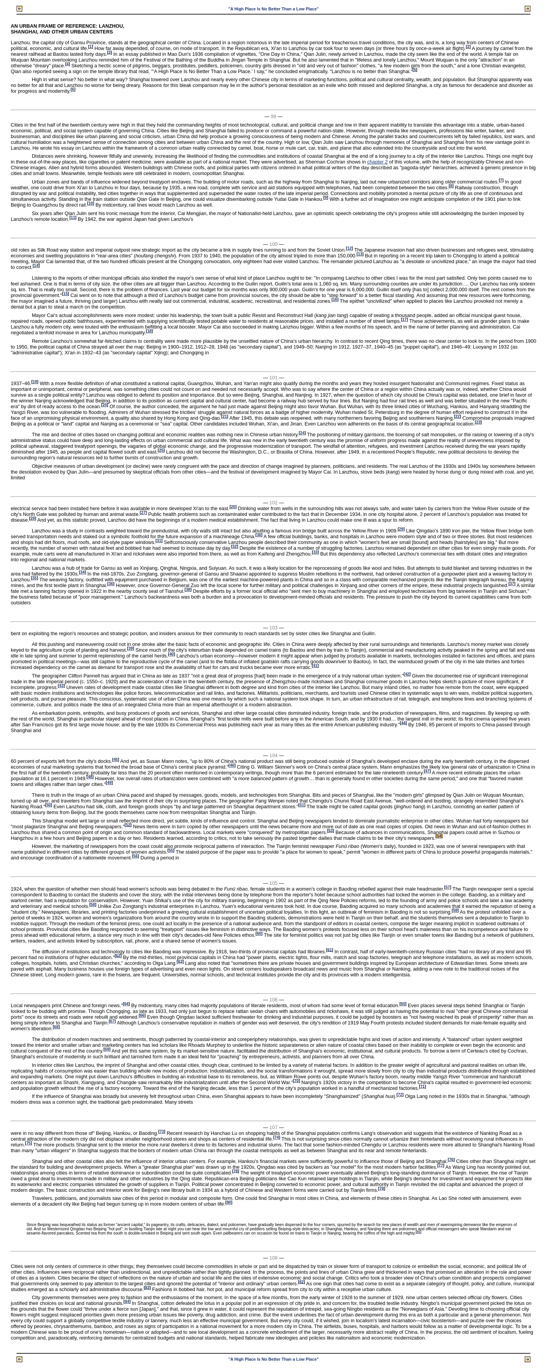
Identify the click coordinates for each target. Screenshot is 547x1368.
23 (478, 422)
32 (234, 546)
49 (109, 783)
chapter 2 (377, 162)
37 (512, 584)
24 (302, 433)
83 (147, 1287)
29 (401, 529)
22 (457, 416)
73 (162, 1131)
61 (329, 950)
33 (315, 552)
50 (49, 805)
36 (111, 584)
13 (360, 254)
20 (104, 405)
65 (403, 1004)
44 (403, 723)
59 (455, 910)
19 (35, 382)
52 (128, 824)
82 (301, 1282)
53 (331, 830)
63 (180, 961)
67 (112, 1021)
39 (130, 648)
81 (418, 1232)
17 (404, 319)
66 (142, 1015)
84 (127, 1302)
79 (382, 1188)
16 (335, 299)
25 (161, 450)
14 (36, 266)
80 (229, 1202)
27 (143, 512)
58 (93, 905)
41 (315, 666)
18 (149, 331)
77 (441, 1165)
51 (302, 805)
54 (439, 836)
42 (407, 674)
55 (171, 850)
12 (349, 248)
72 (400, 1095)
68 (56, 1027)
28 (32, 518)
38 (188, 589)
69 (107, 1049)
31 (159, 541)
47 (427, 771)
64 (126, 1004)
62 (118, 955)
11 (73, 217)
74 (277, 1137)
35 (34, 578)
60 (259, 933)
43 (61, 686)
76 (451, 1159)
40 (171, 654)
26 (233, 507)
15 (65, 294)
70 (296, 1080)
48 (90, 777)
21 (224, 416)
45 (115, 759)
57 (447, 887)
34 (82, 572)
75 (28, 1143)
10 (90, 203)
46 (232, 765)
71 (422, 1086)
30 (259, 535)
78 (235, 1171)
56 (135, 856)
